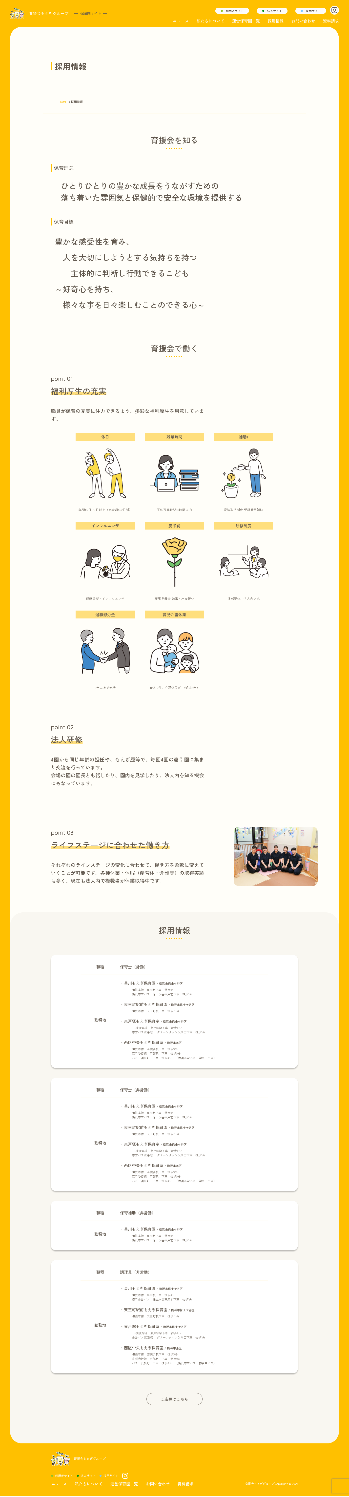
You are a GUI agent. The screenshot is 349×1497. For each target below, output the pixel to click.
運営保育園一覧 (246, 21)
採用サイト (313, 11)
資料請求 (331, 21)
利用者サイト (235, 11)
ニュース (181, 21)
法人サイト (274, 11)
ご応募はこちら (174, 1399)
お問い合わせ (303, 21)
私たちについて (210, 21)
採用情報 (276, 21)
